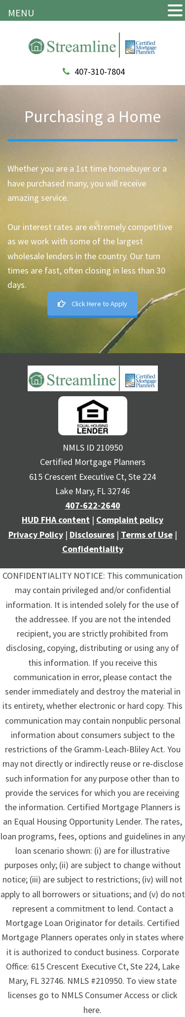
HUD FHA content (56, 519)
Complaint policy (129, 519)
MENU (21, 12)
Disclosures (92, 534)
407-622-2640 (92, 505)
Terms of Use (147, 534)
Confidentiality (92, 549)
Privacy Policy (35, 534)
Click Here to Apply (92, 303)
